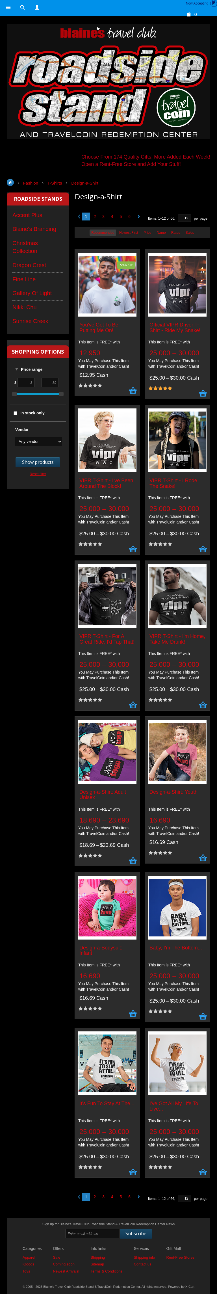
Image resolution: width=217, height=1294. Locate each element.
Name (161, 233)
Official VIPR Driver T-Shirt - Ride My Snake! (174, 327)
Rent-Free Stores (180, 1257)
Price (147, 233)
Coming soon (64, 1264)
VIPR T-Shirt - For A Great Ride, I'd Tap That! (106, 639)
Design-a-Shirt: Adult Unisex (102, 794)
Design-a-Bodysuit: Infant (100, 950)
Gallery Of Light (32, 293)
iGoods (28, 1264)
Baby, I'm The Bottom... (175, 948)
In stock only (32, 413)
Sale (56, 1257)
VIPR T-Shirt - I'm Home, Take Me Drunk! (177, 639)
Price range (31, 369)
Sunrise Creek (30, 321)
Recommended (102, 233)
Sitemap (97, 1264)
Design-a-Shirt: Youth (173, 792)
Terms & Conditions (107, 1271)
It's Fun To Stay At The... (106, 1103)
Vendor (22, 429)
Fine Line (24, 279)
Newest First (128, 233)
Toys (26, 1271)
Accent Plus (27, 215)
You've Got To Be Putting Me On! (98, 327)
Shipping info (144, 1257)
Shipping (98, 1257)
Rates (175, 233)
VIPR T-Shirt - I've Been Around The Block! (106, 483)
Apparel (29, 1257)
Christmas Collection (25, 247)
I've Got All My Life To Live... (173, 1106)
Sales (190, 233)
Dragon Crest (29, 265)
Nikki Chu (24, 307)
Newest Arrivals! (66, 1271)
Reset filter (38, 474)
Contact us (142, 1264)
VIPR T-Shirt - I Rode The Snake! (173, 483)
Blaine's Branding (34, 229)
